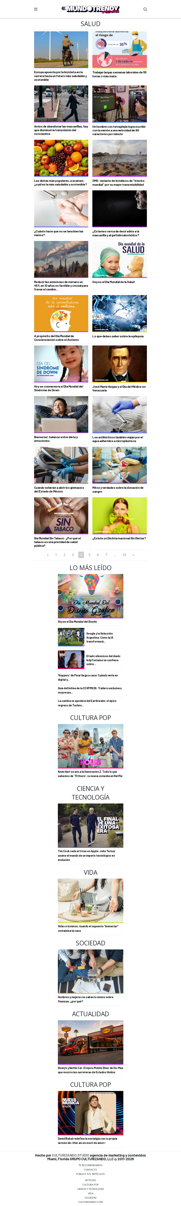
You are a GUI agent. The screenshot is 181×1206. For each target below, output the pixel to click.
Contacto (90, 1169)
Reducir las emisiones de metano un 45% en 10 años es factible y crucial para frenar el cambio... (61, 285)
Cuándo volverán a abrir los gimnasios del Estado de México (59, 489)
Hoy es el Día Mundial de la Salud (113, 282)
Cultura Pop (90, 1184)
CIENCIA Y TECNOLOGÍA (90, 1189)
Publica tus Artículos (90, 1174)
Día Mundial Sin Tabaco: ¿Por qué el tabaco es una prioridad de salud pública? (57, 541)
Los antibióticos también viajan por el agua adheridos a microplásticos (117, 439)
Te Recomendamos (90, 1165)
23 (124, 555)
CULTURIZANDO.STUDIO (70, 1155)
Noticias (90, 1180)
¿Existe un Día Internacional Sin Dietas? (119, 538)
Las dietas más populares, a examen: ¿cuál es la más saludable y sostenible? (60, 182)
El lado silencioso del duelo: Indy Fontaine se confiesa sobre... (103, 659)
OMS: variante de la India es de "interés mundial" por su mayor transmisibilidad (118, 182)
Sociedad (91, 1197)
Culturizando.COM (90, 1202)
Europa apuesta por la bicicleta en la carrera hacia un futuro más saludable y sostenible (60, 75)
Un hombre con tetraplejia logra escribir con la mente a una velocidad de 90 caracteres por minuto (119, 130)
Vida (90, 1193)
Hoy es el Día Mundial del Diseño (77, 621)
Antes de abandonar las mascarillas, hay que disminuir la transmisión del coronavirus (61, 129)
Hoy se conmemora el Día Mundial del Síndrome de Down (58, 388)
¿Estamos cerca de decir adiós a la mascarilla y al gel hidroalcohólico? (115, 233)
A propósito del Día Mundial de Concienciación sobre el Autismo (56, 337)
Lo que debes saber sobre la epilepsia (118, 336)
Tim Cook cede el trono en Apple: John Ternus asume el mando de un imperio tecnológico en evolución (86, 855)
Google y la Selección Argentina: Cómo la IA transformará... (99, 637)
